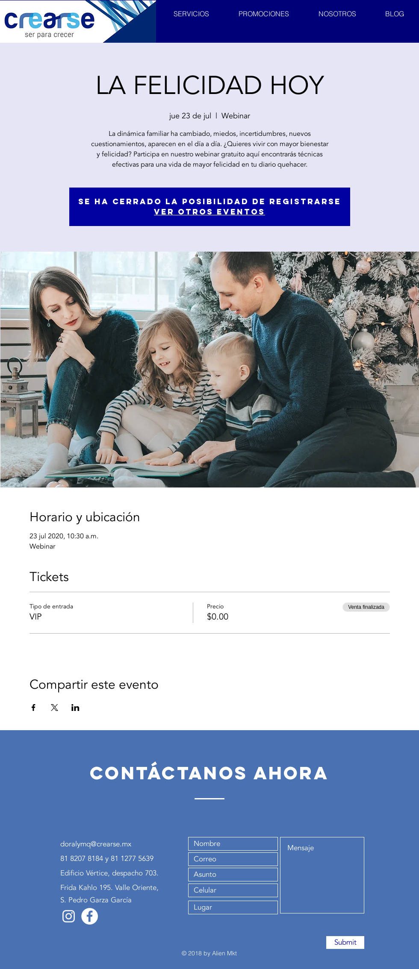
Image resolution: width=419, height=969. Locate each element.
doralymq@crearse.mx (95, 844)
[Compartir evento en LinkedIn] (75, 707)
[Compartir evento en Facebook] (34, 707)
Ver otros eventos (209, 212)
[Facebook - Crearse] (89, 916)
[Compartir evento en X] (54, 707)
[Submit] (345, 942)
